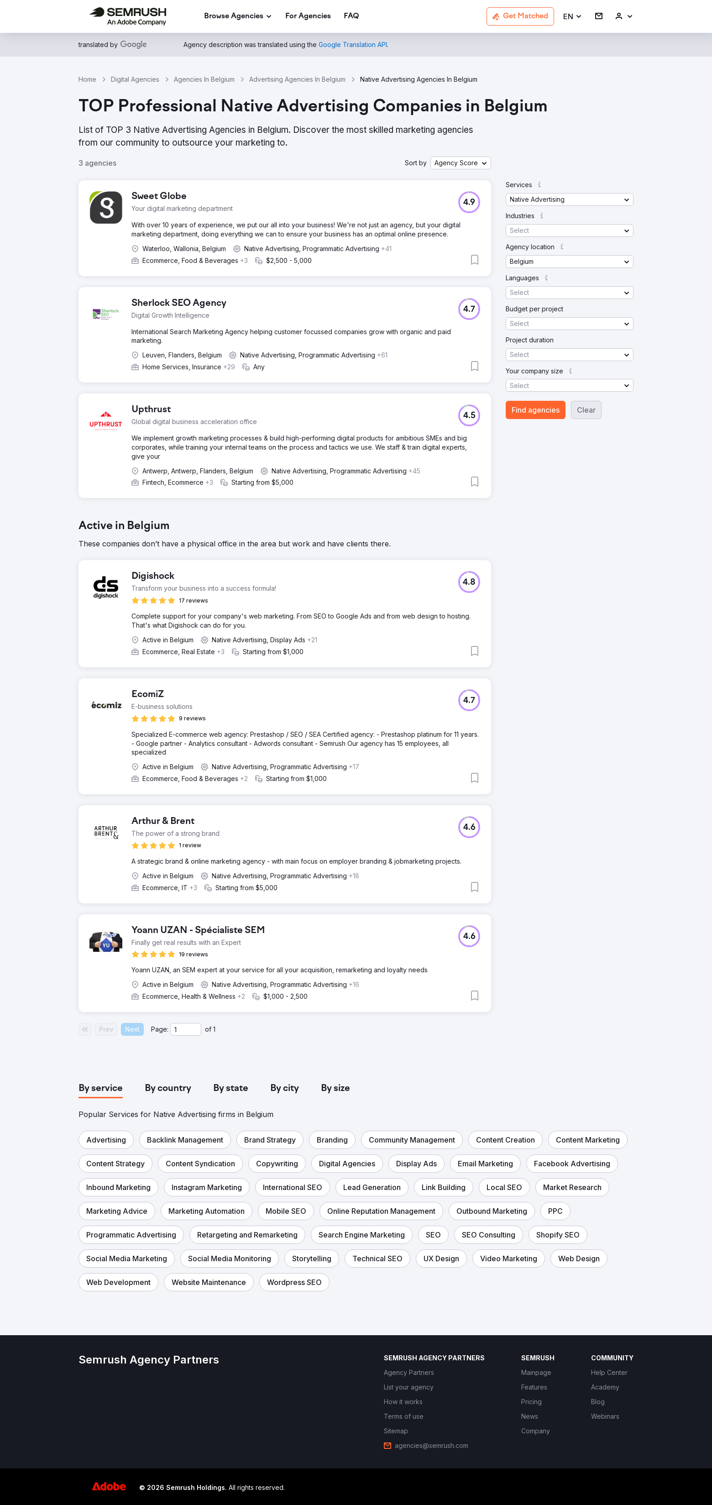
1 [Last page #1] (214, 1029)
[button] (572, 16)
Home (87, 79)
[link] (308, 16)
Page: (159, 1029)
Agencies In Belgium (204, 79)
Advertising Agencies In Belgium (297, 79)
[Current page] (186, 1029)
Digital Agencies (135, 79)
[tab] (101, 1089)
